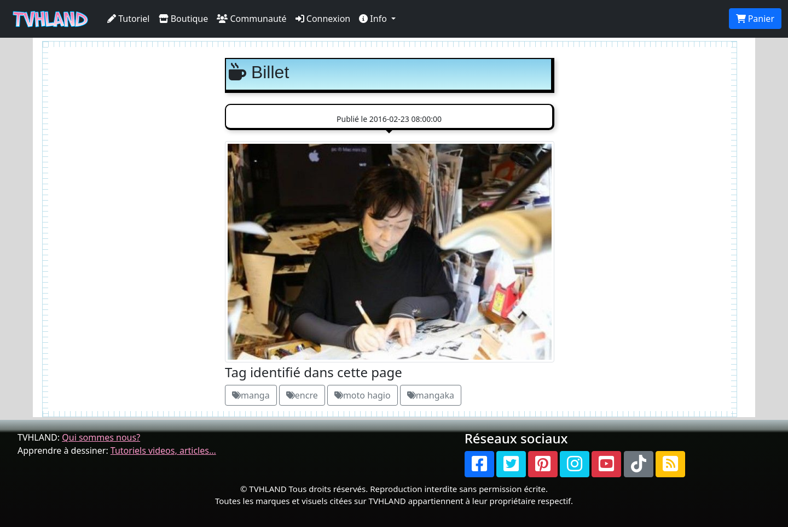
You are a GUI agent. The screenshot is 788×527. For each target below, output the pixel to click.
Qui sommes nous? (101, 437)
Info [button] (374, 19)
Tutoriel (128, 19)
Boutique (183, 19)
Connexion (323, 19)
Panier (755, 19)
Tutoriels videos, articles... (163, 450)
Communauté (251, 19)
